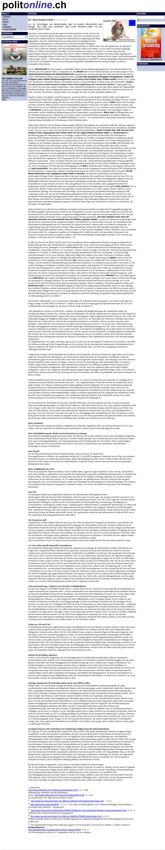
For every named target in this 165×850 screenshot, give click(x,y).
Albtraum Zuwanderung (151, 59)
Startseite (6, 16)
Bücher (6, 22)
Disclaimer (7, 27)
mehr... (4, 99)
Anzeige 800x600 (9, 29)
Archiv (5, 19)
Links (5, 24)
